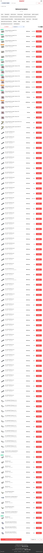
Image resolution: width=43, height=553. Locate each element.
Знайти (39, 3)
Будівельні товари (3, 6)
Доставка (15, 551)
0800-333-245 (27, 549)
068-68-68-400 (25, 546)
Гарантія (24, 551)
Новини (27, 551)
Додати (38, 31)
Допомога (19, 551)
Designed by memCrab (39, 551)
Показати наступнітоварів (11, 539)
